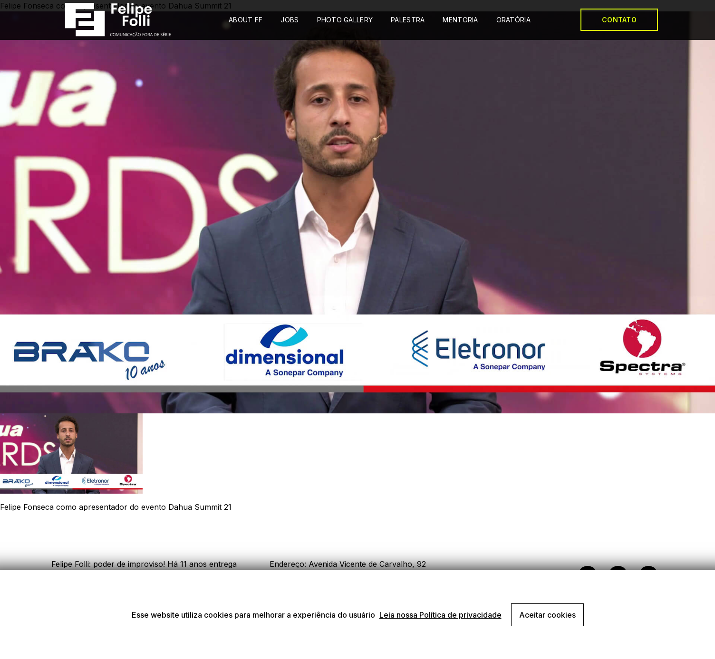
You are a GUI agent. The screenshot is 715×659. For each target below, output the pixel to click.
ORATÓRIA (513, 20)
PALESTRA (408, 20)
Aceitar (547, 615)
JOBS (289, 20)
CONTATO (619, 20)
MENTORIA (460, 20)
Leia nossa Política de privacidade (440, 615)
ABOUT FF (245, 20)
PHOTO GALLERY (345, 20)
